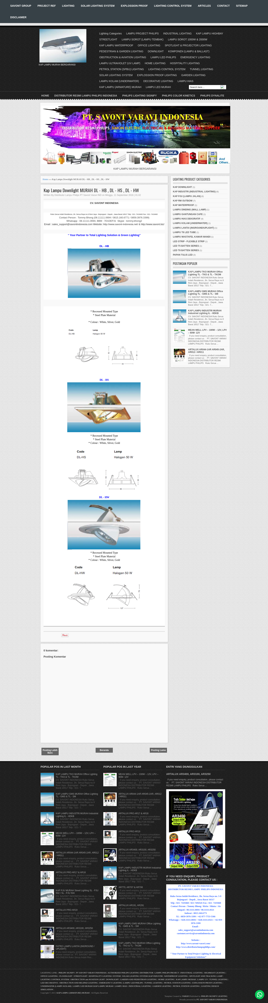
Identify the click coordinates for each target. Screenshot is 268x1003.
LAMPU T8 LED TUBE (184, 232)
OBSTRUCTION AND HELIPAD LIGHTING (78, 983)
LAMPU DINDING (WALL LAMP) (189, 209)
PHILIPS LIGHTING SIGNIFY (139, 95)
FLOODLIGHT (65, 976)
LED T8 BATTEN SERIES (186, 250)
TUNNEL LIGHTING (201, 69)
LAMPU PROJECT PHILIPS (142, 33)
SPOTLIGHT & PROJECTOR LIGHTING (188, 45)
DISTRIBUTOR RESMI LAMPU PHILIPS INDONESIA (85, 95)
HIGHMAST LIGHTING (214, 973)
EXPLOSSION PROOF (134, 5)
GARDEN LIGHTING (193, 75)
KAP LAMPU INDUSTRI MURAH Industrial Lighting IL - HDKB (204, 312)
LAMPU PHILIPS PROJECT (167, 973)
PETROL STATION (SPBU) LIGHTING (121, 69)
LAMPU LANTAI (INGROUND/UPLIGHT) (193, 228)
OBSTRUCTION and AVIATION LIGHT (88, 979)
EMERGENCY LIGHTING (195, 57)
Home (45, 95)
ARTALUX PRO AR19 (66, 910)
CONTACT (223, 5)
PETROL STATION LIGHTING (177, 983)
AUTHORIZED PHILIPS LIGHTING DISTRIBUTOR (131, 973)
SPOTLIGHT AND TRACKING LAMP (205, 976)
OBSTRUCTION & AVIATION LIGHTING (122, 57)
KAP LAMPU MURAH (186, 979)
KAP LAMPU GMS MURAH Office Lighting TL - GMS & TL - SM (205, 292)
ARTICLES (204, 5)
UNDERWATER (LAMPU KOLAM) (56, 986)
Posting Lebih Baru (50, 751)
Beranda (104, 750)
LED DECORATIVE (49, 983)
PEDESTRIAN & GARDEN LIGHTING (121, 51)
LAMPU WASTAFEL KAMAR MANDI (191, 236)
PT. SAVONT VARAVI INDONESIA (212, 999)
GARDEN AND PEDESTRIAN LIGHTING (138, 979)
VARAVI (185, 996)
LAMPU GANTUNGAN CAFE (188, 214)
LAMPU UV (202, 979)
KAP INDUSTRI (156, 976)
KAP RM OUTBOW (182, 200)
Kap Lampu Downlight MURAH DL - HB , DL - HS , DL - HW (91, 190)
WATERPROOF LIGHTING (176, 976)
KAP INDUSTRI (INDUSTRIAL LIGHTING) (194, 191)
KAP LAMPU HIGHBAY (209, 33)
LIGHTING (68, 5)
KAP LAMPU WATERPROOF (116, 45)
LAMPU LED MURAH (158, 87)
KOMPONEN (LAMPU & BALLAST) (188, 51)
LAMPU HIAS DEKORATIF (186, 218)
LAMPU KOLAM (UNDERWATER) (119, 81)
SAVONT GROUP (20, 5)
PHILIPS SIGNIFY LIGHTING (214, 996)
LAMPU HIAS (185, 81)
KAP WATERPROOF (183, 205)
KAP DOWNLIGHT (182, 187)
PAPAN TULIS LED (183, 255)
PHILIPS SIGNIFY (67, 973)
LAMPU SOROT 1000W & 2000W (187, 39)
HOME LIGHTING (155, 63)
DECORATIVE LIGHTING (158, 81)
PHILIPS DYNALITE (212, 95)
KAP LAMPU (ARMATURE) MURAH (120, 87)
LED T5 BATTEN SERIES (186, 246)
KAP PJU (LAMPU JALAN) (187, 196)
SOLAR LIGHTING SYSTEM (97, 5)
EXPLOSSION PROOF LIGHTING (157, 75)
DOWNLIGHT (156, 51)
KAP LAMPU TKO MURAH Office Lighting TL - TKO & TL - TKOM (205, 273)
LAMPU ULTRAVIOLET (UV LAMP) (119, 63)
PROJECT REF (46, 5)
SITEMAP (242, 5)
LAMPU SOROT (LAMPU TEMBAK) (142, 39)
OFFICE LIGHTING (149, 45)
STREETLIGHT (108, 39)
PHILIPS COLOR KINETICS (178, 95)
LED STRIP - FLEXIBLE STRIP (189, 241)
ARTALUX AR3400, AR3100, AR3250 (74, 928)
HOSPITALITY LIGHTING (185, 63)
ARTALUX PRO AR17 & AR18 (71, 872)
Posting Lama (158, 750)
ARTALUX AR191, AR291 (131, 905)
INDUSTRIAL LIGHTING (177, 33)
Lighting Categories (110, 33)
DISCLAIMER (18, 17)
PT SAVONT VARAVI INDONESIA (91, 973)
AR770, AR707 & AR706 (131, 887)
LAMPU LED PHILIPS (163, 57)
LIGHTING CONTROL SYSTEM (173, 5)
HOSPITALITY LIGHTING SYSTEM (105, 976)
